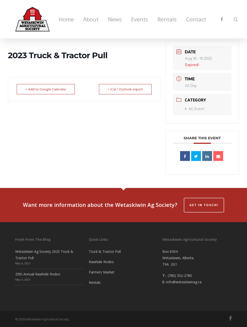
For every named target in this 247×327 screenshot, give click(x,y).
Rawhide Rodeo (101, 261)
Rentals (167, 19)
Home (66, 19)
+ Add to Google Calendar (45, 89)
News (115, 19)
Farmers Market (101, 272)
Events (139, 19)
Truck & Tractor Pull (105, 251)
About (91, 19)
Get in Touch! (203, 205)
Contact (196, 19)
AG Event (194, 109)
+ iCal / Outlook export (125, 89)
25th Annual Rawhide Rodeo (37, 274)
